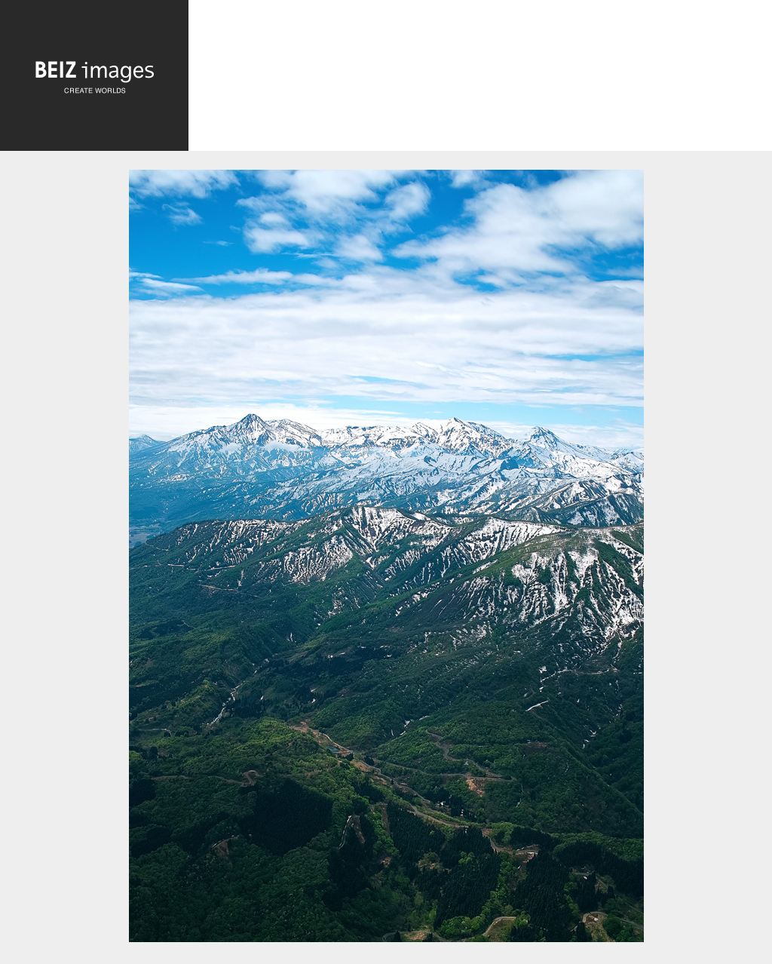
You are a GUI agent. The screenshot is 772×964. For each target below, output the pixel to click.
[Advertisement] (480, 81)
